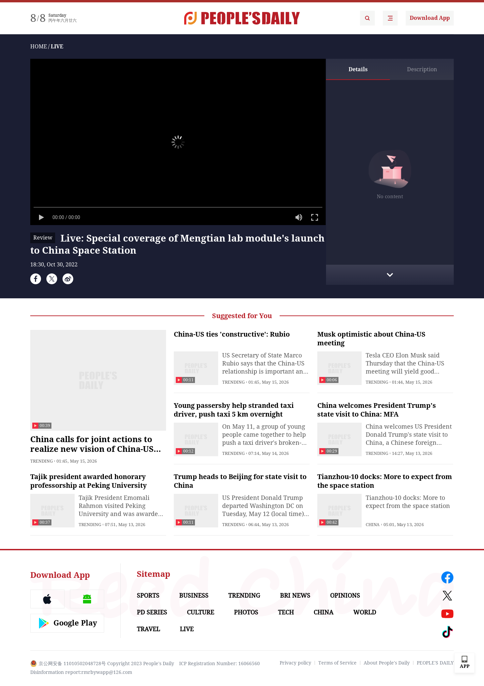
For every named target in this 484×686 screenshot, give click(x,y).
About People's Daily (387, 663)
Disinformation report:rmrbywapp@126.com (81, 672)
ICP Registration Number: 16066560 (219, 663)
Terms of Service (337, 663)
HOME (38, 46)
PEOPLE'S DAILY (435, 663)
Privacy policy (295, 663)
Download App (430, 18)
